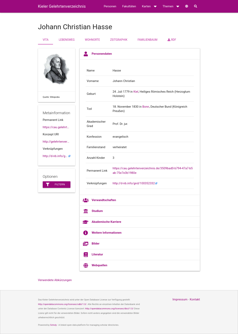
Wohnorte (92, 39)
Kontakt (195, 299)
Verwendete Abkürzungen (55, 280)
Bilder (91, 243)
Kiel (135, 91)
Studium (93, 211)
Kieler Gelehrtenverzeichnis (62, 6)
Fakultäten (129, 6)
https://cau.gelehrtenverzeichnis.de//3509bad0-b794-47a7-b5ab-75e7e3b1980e (56, 127)
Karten (149, 6)
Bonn (145, 106)
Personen (110, 6)
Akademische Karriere (102, 222)
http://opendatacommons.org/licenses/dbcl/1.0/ (109, 308)
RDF (172, 39)
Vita (45, 39)
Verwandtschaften (99, 200)
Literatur (93, 254)
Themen (171, 6)
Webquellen (95, 265)
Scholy (53, 325)
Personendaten (97, 54)
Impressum (180, 299)
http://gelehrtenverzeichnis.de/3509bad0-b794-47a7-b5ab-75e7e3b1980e (56, 141)
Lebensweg (67, 39)
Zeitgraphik (118, 39)
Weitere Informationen (102, 233)
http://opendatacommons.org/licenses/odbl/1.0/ (62, 304)
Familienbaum (147, 39)
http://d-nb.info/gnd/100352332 (56, 156)
